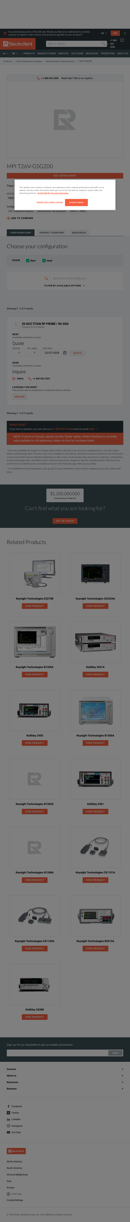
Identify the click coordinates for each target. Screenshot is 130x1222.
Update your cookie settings (50, 202)
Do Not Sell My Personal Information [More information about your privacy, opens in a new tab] (53, 193)
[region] (65, 194)
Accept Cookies (76, 202)
